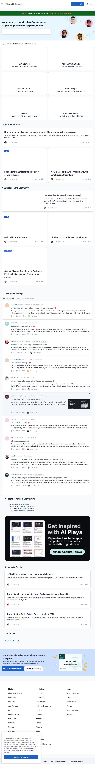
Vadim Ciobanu (16, 474)
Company (39, 718)
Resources (12, 718)
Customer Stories (73, 709)
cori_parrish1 (15, 378)
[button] (2, 4)
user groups (23, 508)
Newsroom (40, 739)
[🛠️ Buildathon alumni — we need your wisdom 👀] (47, 579)
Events (69, 697)
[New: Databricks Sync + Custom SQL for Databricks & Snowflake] (70, 165)
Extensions (12, 701)
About (38, 722)
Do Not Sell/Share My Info (58, 761)
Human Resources (44, 705)
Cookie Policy (29, 756)
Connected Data (14, 714)
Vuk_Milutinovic (16, 359)
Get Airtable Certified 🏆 (34, 668)
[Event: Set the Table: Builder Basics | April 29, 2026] (47, 619)
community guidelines (27, 506)
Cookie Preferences (76, 761)
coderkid (13, 456)
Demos (69, 705)
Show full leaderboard (12, 641)
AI (9, 709)
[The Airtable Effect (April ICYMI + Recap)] (47, 201)
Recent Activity (8, 298)
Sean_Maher (15, 304)
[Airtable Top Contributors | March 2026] (70, 229)
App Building (13, 705)
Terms (45, 761)
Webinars (70, 714)
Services (11, 726)
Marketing (41, 697)
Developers (12, 730)
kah (12, 438)
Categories (20, 298)
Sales (39, 709)
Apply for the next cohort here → (61, 13)
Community (12, 735)
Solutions (40, 688)
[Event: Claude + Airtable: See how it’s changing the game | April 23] (47, 599)
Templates (12, 739)
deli (12, 419)
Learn (69, 688)
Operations (41, 701)
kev (12, 396)
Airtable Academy (73, 692)
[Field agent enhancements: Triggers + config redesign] (24, 165)
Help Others (29, 298)
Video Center (71, 701)
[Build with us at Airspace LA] (24, 229)
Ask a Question (26, 511)
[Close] (38, 747)
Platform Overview (15, 692)
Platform (11, 688)
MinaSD (13, 323)
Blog (38, 730)
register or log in (23, 504)
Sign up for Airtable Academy (12, 668)
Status (38, 735)
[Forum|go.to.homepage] (14, 4)
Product (40, 692)
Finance (40, 714)
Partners (11, 722)
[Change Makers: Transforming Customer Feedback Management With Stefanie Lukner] (24, 266)
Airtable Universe (14, 743)
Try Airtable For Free (43, 743)
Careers (39, 726)
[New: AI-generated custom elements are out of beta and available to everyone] (47, 137)
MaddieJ (13, 341)
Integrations (12, 697)
